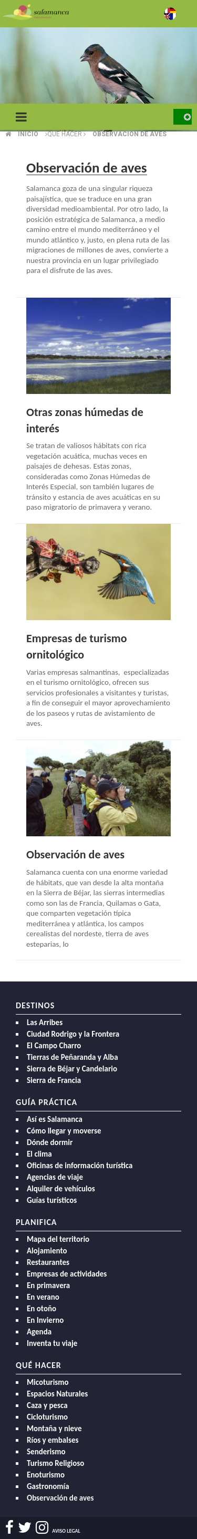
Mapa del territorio (58, 1239)
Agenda (39, 1331)
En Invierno (45, 1320)
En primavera (48, 1285)
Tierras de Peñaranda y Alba (72, 1057)
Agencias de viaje (55, 1177)
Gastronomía (48, 1486)
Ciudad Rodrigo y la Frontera (73, 1034)
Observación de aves (75, 854)
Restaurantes (48, 1262)
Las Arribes (45, 1022)
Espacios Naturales (57, 1394)
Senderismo (46, 1451)
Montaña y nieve (54, 1428)
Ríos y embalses (52, 1440)
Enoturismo (46, 1475)
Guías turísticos (52, 1200)
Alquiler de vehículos (61, 1188)
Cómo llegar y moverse (64, 1131)
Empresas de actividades (67, 1274)
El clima (39, 1154)
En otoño (41, 1308)
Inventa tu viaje (52, 1343)
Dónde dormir (49, 1142)
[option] (98, 78)
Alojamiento (47, 1251)
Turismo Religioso (55, 1463)
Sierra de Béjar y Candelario (72, 1069)
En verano (43, 1297)
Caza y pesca (47, 1405)
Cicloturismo (47, 1417)
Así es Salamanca (54, 1119)
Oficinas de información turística (79, 1165)
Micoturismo (48, 1382)
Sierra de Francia (54, 1080)
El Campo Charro (54, 1045)
